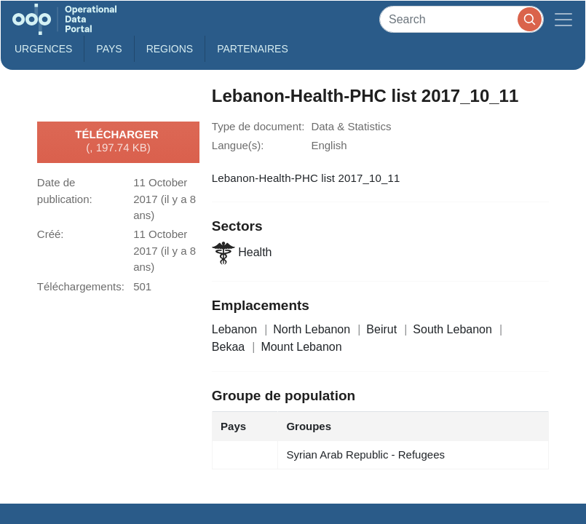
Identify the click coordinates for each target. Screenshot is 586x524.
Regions (170, 49)
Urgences (43, 49)
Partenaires (252, 49)
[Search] (461, 19)
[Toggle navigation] (563, 19)
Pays (109, 49)
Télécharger (118, 142)
